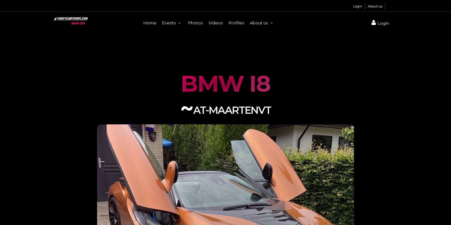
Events (172, 22)
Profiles (236, 22)
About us (375, 6)
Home (149, 22)
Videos (216, 22)
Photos (195, 22)
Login (357, 6)
